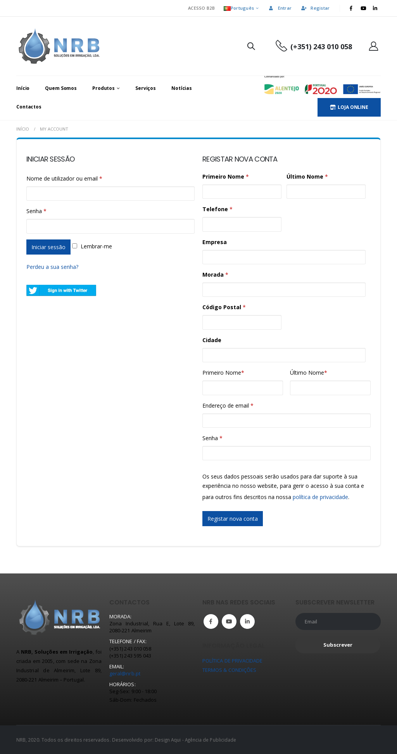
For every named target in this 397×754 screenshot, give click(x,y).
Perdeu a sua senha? (52, 266)
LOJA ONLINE (349, 107)
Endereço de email (228, 405)
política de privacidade (320, 497)
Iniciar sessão (48, 247)
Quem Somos (61, 88)
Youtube (229, 621)
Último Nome (308, 372)
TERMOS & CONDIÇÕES (229, 669)
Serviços (145, 88)
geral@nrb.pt (124, 673)
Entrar (280, 8)
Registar (315, 8)
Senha (36, 211)
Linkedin (247, 621)
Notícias (181, 88)
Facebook (211, 621)
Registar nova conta (232, 518)
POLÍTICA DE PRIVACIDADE (232, 660)
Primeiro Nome (223, 372)
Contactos (28, 106)
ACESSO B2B (201, 8)
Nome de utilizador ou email (64, 178)
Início (22, 88)
